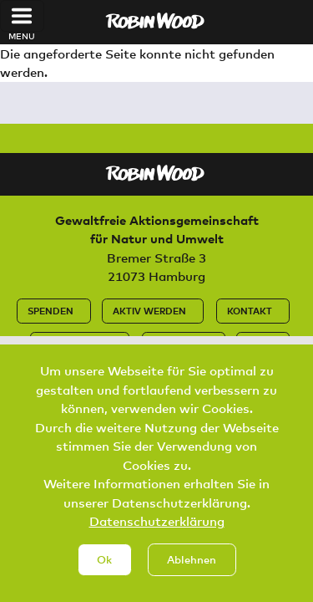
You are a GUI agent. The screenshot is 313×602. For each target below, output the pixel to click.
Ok (104, 577)
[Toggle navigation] (22, 16)
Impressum (180, 344)
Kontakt (249, 310)
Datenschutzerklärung (157, 539)
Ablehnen (191, 577)
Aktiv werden (149, 310)
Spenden (50, 310)
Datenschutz (76, 344)
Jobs (259, 344)
